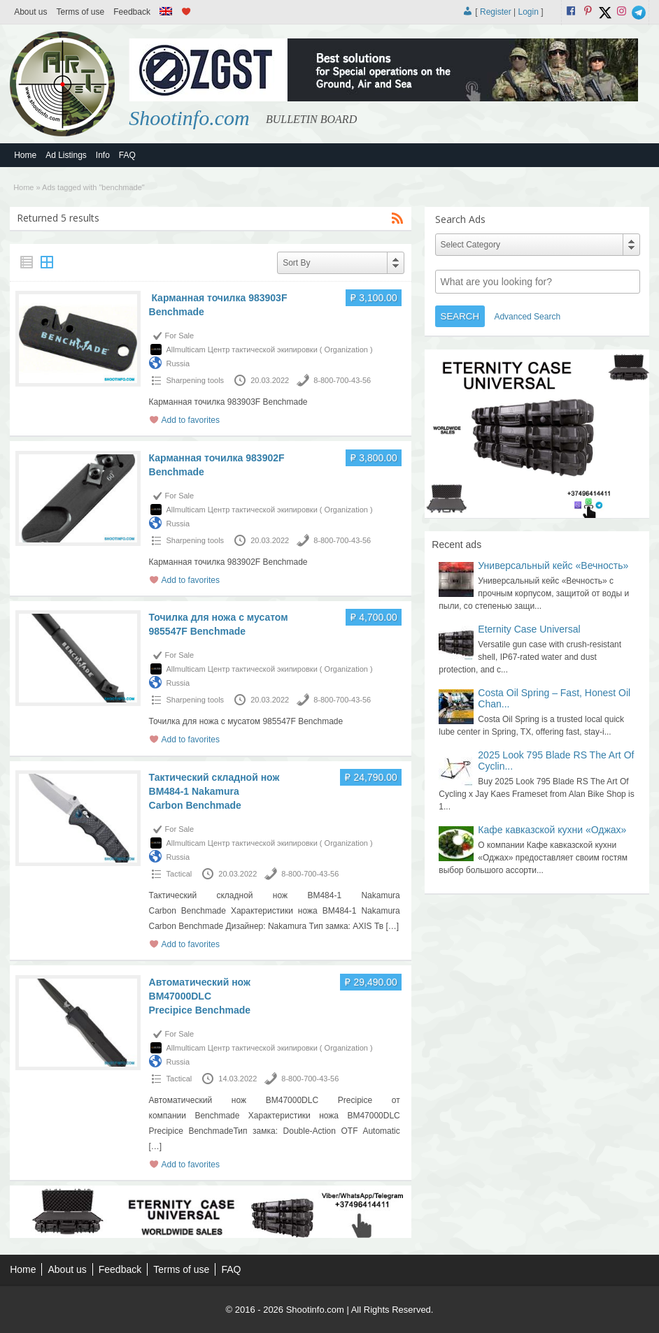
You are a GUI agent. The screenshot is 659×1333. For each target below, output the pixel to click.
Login (528, 12)
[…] (392, 926)
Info (103, 155)
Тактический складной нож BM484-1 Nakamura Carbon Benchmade (214, 791)
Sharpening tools (195, 380)
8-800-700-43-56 (342, 380)
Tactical (179, 874)
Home (25, 155)
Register (495, 12)
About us (30, 12)
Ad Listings (66, 155)
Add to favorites (191, 420)
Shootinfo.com (189, 117)
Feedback (131, 12)
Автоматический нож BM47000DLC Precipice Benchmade (200, 996)
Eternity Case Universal (529, 629)
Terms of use (81, 12)
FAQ (127, 155)
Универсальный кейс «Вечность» (553, 565)
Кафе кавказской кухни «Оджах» (552, 829)
